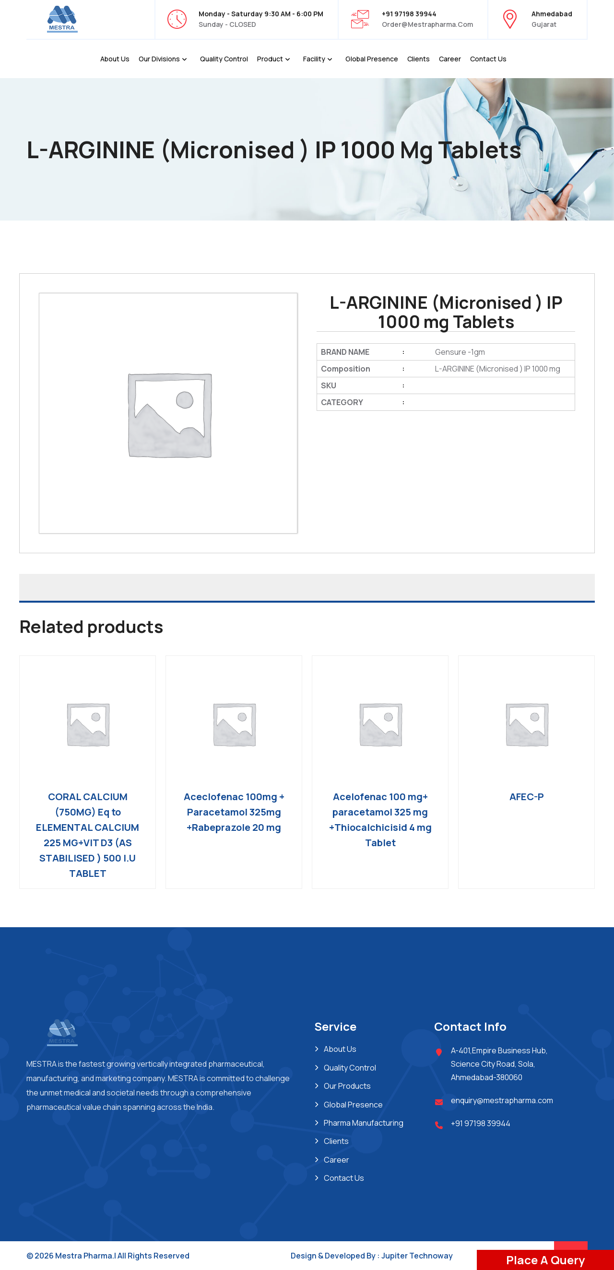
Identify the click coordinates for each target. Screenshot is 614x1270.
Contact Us (488, 58)
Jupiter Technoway (417, 1255)
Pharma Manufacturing (363, 1123)
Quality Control (224, 58)
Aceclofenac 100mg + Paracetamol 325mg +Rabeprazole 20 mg (234, 812)
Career (450, 58)
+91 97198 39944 (480, 1123)
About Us (115, 58)
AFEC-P (526, 796)
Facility (314, 58)
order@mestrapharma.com (427, 24)
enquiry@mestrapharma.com (502, 1100)
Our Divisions (159, 58)
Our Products (347, 1086)
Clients (418, 58)
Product (270, 58)
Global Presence (371, 58)
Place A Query (545, 1260)
